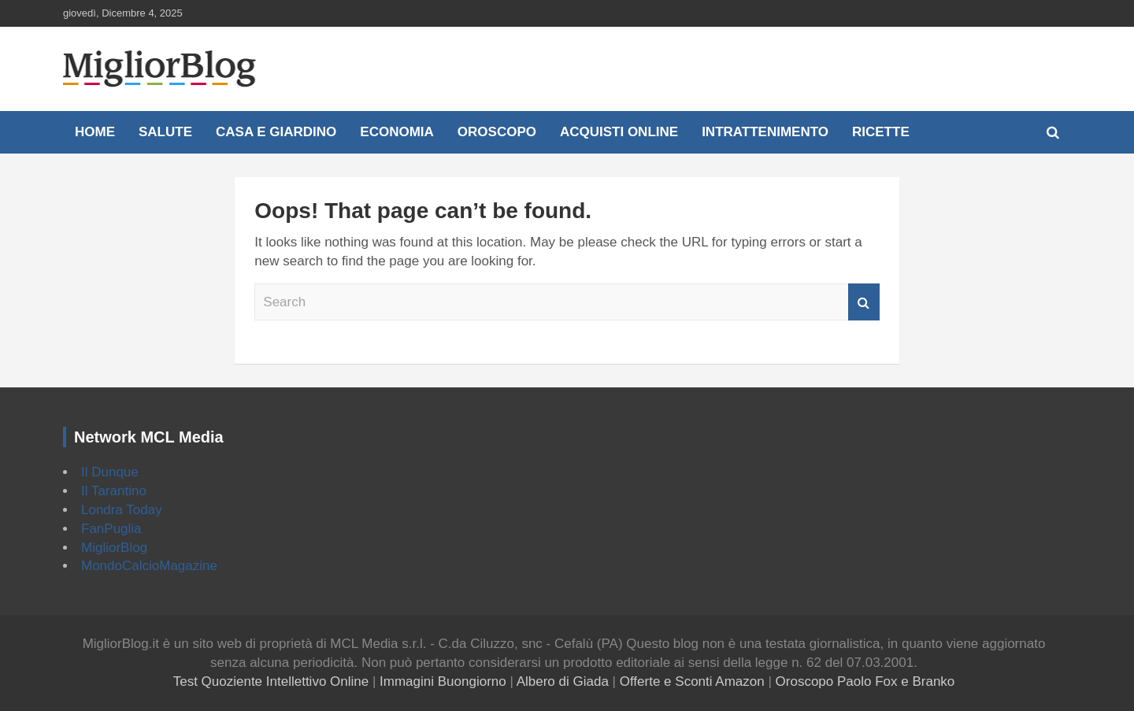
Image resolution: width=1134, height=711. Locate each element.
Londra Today (121, 509)
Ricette (881, 131)
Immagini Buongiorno (443, 681)
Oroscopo (497, 131)
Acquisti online (619, 131)
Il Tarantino (113, 490)
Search (864, 302)
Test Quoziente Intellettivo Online (271, 681)
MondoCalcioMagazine (149, 565)
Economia (397, 131)
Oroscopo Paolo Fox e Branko (865, 681)
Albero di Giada (563, 681)
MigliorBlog (114, 547)
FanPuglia (111, 528)
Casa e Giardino (276, 131)
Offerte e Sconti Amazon (692, 681)
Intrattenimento (765, 131)
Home (95, 131)
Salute (165, 131)
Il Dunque (110, 472)
